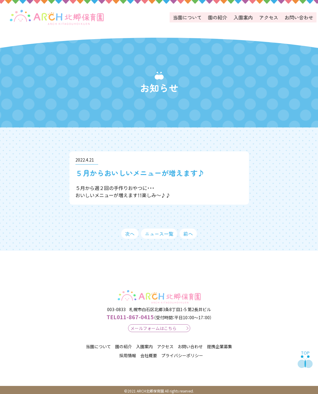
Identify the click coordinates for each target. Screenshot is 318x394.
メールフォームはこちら (153, 326)
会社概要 (148, 353)
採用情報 (127, 353)
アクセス (269, 16)
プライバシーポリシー (182, 353)
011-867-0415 (130, 315)
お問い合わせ (299, 16)
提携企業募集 (219, 344)
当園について (189, 16)
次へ (130, 231)
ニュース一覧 (159, 231)
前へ (188, 231)
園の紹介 (219, 16)
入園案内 (244, 16)
